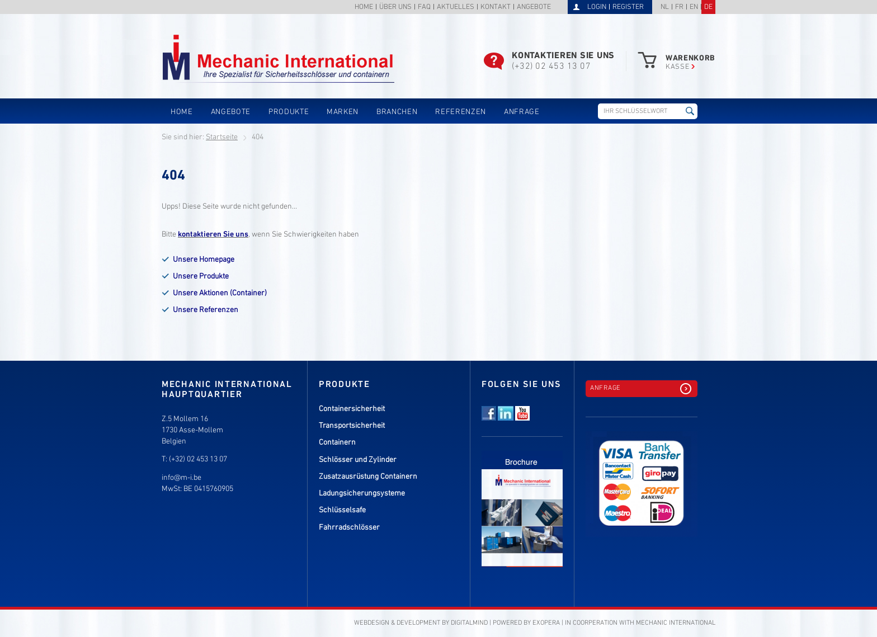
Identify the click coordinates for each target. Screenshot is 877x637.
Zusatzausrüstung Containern (368, 477)
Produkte (288, 112)
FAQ (424, 7)
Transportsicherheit (352, 426)
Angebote (534, 7)
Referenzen (460, 112)
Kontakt (495, 7)
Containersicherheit (352, 409)
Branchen (396, 112)
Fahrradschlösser (349, 527)
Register (628, 7)
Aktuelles (455, 7)
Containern (337, 442)
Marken (343, 112)
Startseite (222, 137)
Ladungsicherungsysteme (362, 493)
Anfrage (522, 112)
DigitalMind (469, 623)
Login (596, 7)
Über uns (395, 7)
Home (364, 7)
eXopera (546, 623)
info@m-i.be (181, 478)
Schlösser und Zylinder (358, 460)
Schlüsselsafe (342, 510)
